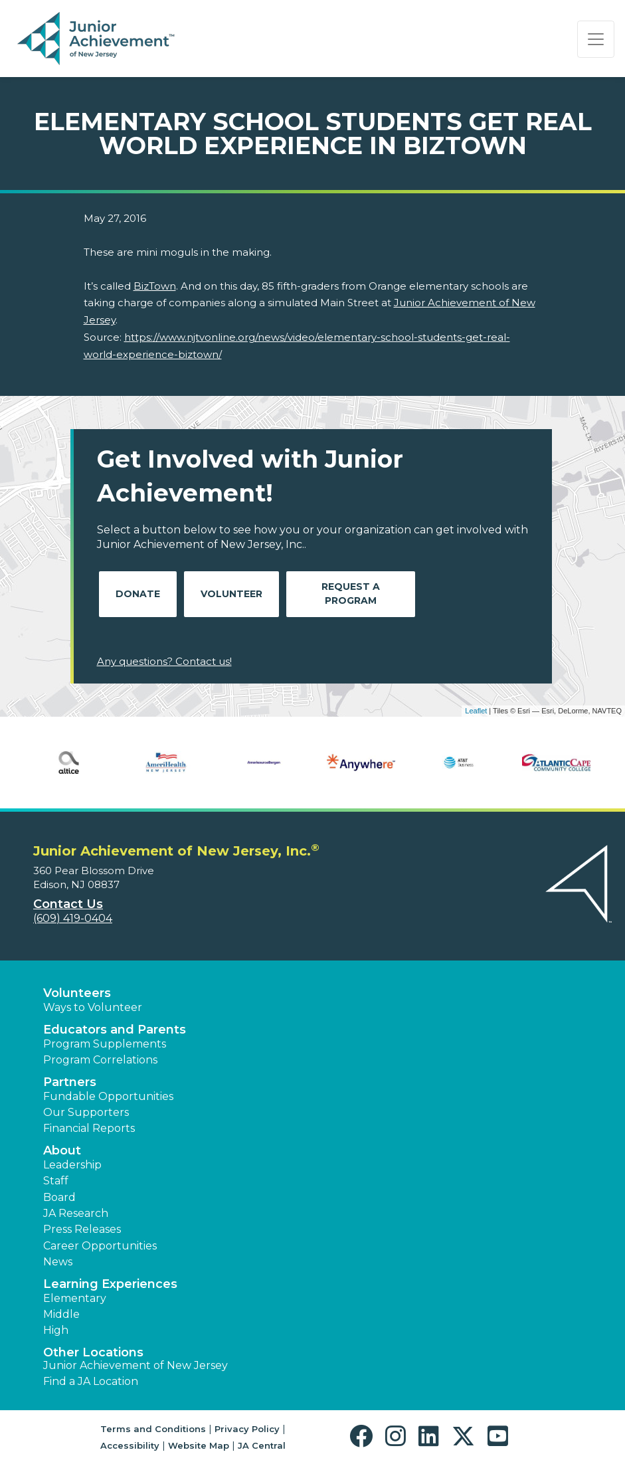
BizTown (155, 286)
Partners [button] (69, 1082)
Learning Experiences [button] (110, 1284)
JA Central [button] (262, 1445)
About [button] (62, 1150)
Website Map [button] (198, 1445)
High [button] (55, 1330)
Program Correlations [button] (100, 1059)
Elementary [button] (74, 1298)
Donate (138, 594)
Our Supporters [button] (86, 1112)
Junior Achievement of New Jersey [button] (135, 1365)
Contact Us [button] (68, 904)
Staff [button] (55, 1180)
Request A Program (350, 593)
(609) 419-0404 (72, 918)
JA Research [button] (75, 1213)
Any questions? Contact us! (164, 661)
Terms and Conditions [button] (153, 1428)
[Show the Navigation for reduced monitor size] (595, 39)
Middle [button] (61, 1314)
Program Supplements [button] (104, 1044)
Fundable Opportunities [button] (108, 1096)
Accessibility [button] (129, 1445)
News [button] (57, 1261)
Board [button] (59, 1197)
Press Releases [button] (82, 1229)
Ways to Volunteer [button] (92, 1007)
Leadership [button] (72, 1164)
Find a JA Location (90, 1381)
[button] (364, 1436)
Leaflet (476, 711)
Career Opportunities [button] (100, 1245)
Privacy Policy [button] (247, 1428)
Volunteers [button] (77, 993)
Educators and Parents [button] (114, 1030)
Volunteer (231, 594)
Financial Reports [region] (89, 1128)
